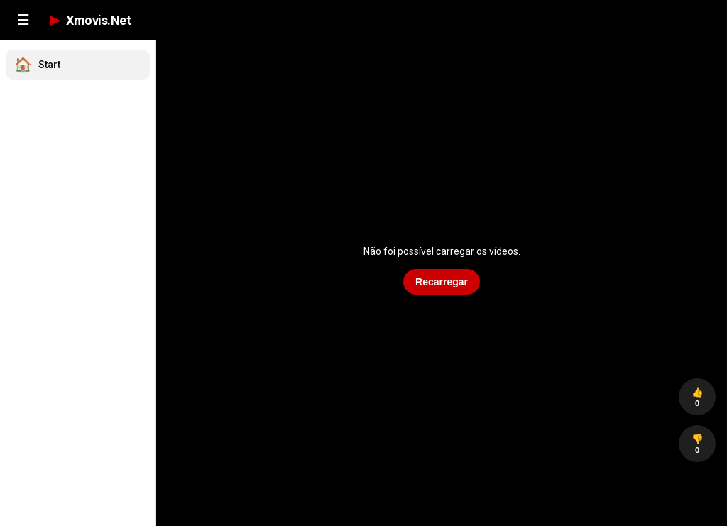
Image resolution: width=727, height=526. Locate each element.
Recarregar (441, 281)
